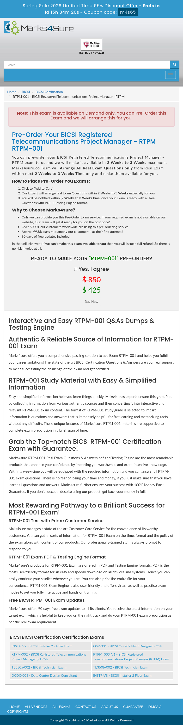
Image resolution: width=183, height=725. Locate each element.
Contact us (85, 707)
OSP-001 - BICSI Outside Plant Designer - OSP (127, 646)
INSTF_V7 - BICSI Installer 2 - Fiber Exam (42, 646)
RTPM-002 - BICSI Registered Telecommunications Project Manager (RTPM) (49, 656)
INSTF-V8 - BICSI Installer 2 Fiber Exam (122, 675)
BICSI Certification (49, 92)
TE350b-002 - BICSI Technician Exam (120, 667)
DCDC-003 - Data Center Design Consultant (44, 675)
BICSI (26, 92)
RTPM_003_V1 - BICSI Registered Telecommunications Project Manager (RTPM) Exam (131, 656)
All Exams (61, 707)
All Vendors (36, 707)
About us (109, 707)
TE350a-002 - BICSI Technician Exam (39, 667)
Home (11, 92)
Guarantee (133, 707)
